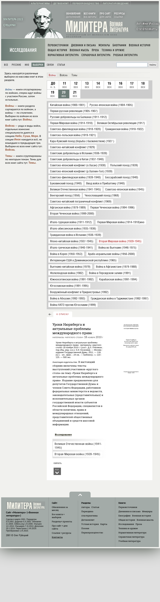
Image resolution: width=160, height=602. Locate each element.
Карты (103, 524)
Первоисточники (127, 507)
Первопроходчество (92, 532)
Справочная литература (131, 536)
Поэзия (85, 528)
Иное (17, 139)
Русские (16, 65)
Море (34, 136)
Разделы (62, 521)
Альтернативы (89, 515)
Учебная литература (129, 541)
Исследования (23, 50)
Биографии (124, 515)
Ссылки (61, 532)
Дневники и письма (129, 511)
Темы (8, 156)
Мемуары (147, 511)
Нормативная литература (132, 532)
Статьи (61, 65)
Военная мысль (145, 519)
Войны (9, 105)
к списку (63, 314)
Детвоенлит (88, 519)
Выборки (38, 65)
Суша (26, 136)
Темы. (32, 162)
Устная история (90, 524)
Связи (50, 65)
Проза (139, 524)
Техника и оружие (128, 528)
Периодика (87, 511)
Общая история (126, 519)
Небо (18, 136)
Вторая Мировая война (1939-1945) (77, 454)
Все (6, 65)
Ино (27, 65)
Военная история (141, 515)
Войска (10, 125)
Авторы (85, 507)
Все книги (58, 516)
